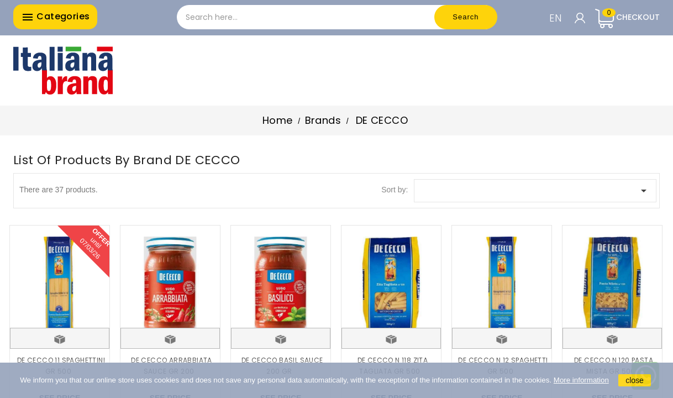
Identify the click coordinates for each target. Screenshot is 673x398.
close (634, 380)
